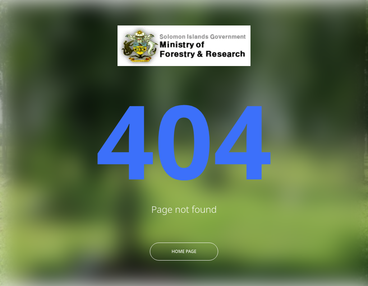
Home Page (184, 251)
